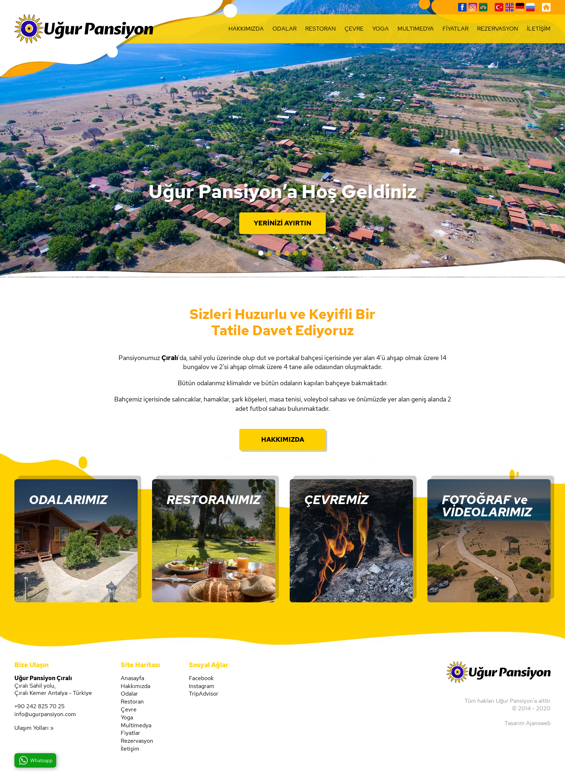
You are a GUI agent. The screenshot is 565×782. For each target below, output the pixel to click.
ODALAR (284, 28)
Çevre (129, 709)
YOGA (380, 28)
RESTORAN (320, 28)
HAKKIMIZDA (246, 28)
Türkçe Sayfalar (499, 7)
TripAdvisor (483, 7)
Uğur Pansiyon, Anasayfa (546, 7)
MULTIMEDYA (415, 28)
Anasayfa (132, 678)
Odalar (129, 693)
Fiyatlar (130, 733)
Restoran (132, 701)
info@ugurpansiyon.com (45, 714)
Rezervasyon (137, 741)
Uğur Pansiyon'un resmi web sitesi (83, 28)
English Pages (509, 7)
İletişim (130, 748)
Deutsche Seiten (520, 7)
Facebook (462, 7)
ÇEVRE (354, 28)
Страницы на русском (530, 7)
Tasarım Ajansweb (527, 723)
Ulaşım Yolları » (34, 728)
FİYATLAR (455, 28)
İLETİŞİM (539, 28)
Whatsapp (41, 760)
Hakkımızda (135, 686)
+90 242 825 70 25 (39, 706)
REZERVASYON (497, 28)
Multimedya (136, 725)
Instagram (472, 7)
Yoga (127, 717)
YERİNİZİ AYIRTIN (282, 223)
